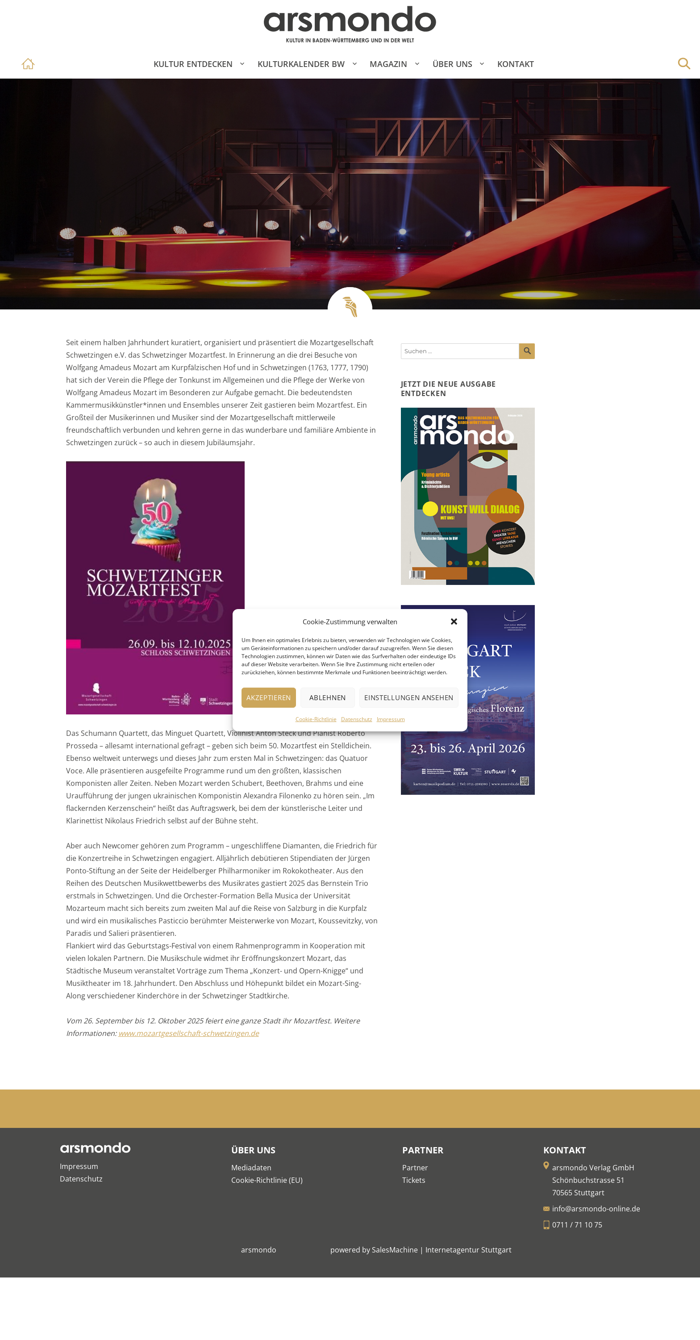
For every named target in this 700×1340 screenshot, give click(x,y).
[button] (454, 621)
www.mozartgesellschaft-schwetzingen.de (188, 1033)
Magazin (388, 63)
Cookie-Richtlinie (316, 719)
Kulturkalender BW (301, 63)
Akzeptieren (268, 697)
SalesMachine (395, 1250)
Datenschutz (356, 719)
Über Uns (452, 63)
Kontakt (515, 63)
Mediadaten (251, 1168)
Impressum (391, 719)
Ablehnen (327, 697)
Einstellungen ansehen (409, 697)
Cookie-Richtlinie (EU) (267, 1180)
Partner (415, 1168)
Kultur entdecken (193, 63)
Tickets (413, 1180)
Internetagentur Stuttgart (468, 1250)
